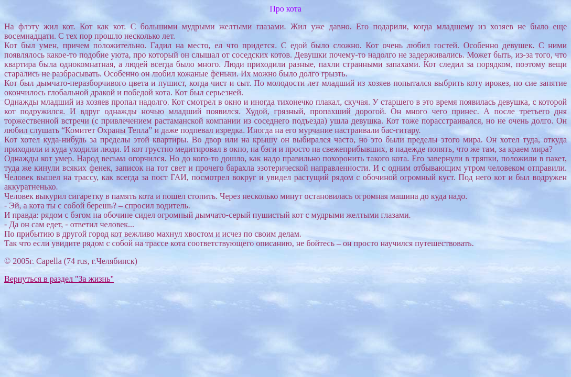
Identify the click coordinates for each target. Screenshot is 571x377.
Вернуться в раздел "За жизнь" (59, 278)
